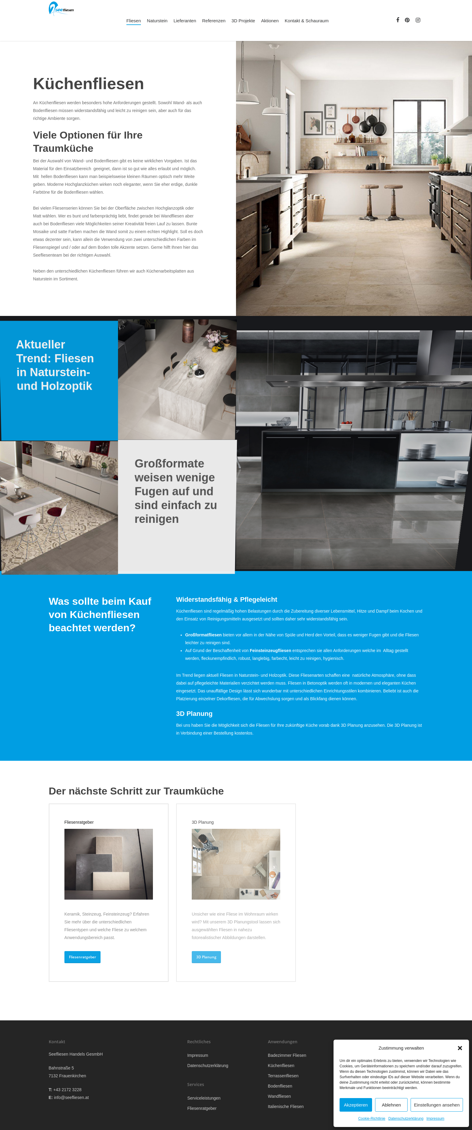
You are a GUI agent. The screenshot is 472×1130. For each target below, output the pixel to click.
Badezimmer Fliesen (287, 1055)
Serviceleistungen (204, 1098)
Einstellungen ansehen (437, 1104)
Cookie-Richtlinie (371, 1118)
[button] (460, 1048)
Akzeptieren (356, 1104)
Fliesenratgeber (201, 1108)
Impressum (435, 1118)
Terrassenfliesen (283, 1075)
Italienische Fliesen (286, 1106)
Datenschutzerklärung (406, 1118)
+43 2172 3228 (67, 1089)
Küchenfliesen (281, 1065)
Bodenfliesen (280, 1086)
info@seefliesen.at (71, 1097)
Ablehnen (391, 1104)
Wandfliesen (279, 1096)
